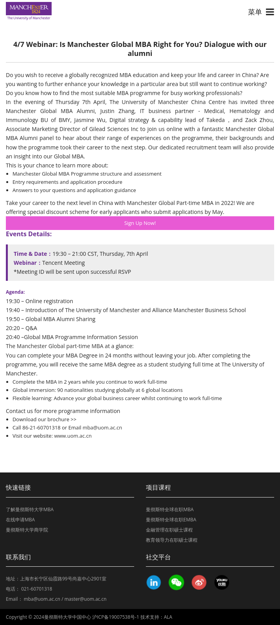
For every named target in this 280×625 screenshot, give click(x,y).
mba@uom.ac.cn (102, 427)
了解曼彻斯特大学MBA (30, 509)
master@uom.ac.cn (86, 599)
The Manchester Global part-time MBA (54, 346)
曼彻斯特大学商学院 (27, 529)
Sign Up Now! (140, 222)
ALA (168, 617)
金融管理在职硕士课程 (169, 529)
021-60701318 (36, 588)
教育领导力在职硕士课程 (171, 540)
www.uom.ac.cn (72, 435)
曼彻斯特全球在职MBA (170, 509)
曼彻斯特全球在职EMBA (171, 519)
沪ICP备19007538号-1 (115, 617)
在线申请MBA (20, 519)
